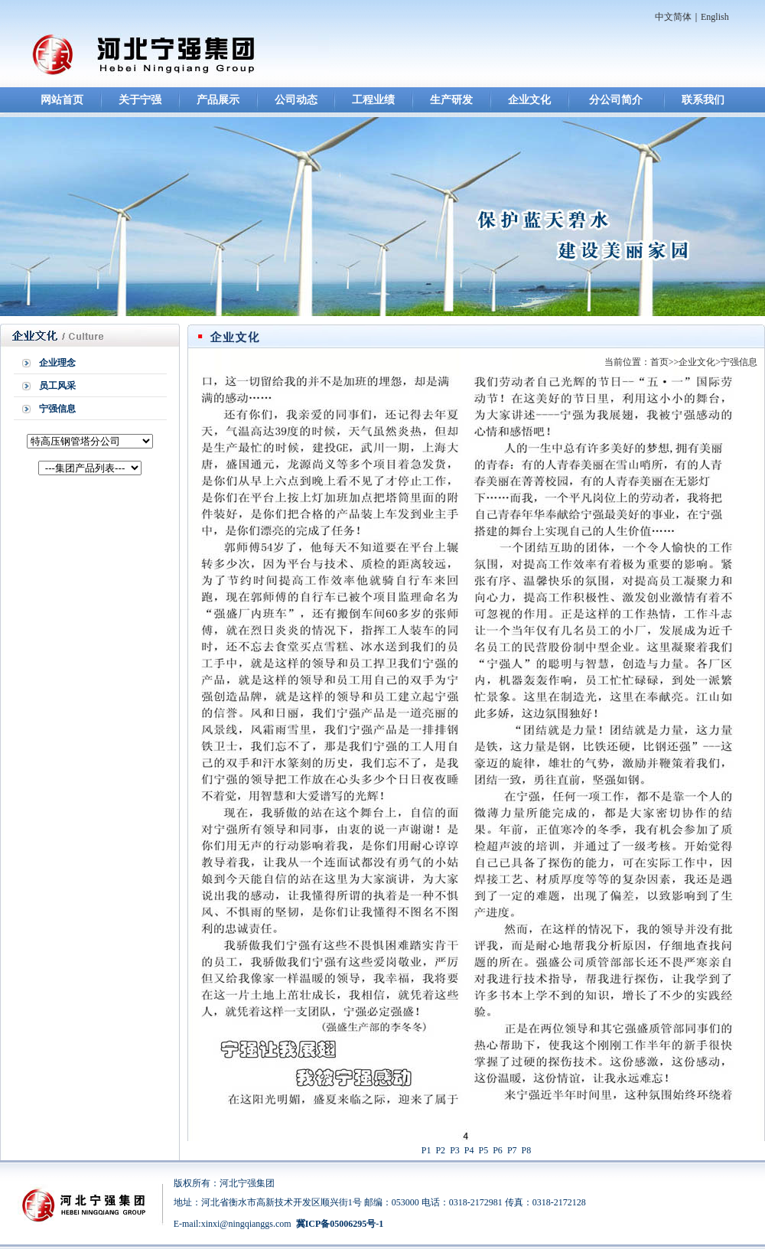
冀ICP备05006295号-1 (340, 1223)
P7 (512, 1150)
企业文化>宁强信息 (718, 362)
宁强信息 (57, 408)
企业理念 (57, 362)
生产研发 (451, 100)
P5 (484, 1150)
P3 (455, 1150)
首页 (659, 362)
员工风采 (57, 385)
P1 (426, 1150)
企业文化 (529, 100)
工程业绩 (373, 100)
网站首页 (62, 100)
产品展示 (218, 100)
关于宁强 (140, 100)
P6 (498, 1150)
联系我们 (703, 100)
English (715, 16)
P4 (469, 1150)
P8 (527, 1150)
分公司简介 (616, 100)
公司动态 (296, 100)
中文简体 (673, 16)
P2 (440, 1150)
